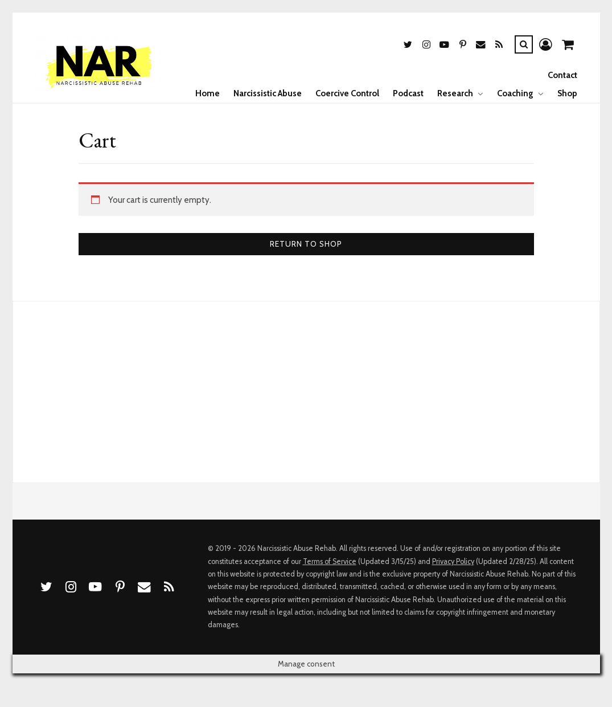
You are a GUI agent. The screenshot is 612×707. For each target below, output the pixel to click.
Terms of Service (329, 561)
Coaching (515, 93)
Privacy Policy (453, 561)
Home (207, 93)
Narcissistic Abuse (267, 93)
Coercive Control (347, 93)
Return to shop (306, 243)
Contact (562, 75)
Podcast (408, 93)
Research (455, 93)
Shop (567, 93)
